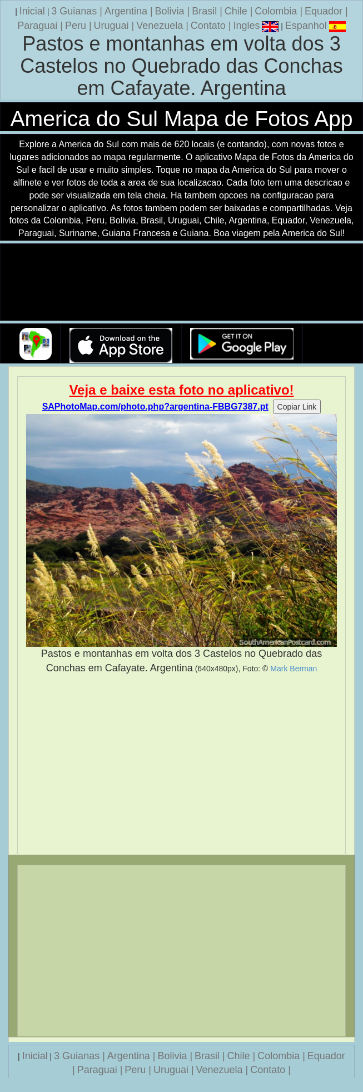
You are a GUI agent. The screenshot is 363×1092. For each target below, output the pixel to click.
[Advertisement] (181, 764)
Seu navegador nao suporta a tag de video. (181, 282)
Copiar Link (297, 406)
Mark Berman (293, 668)
